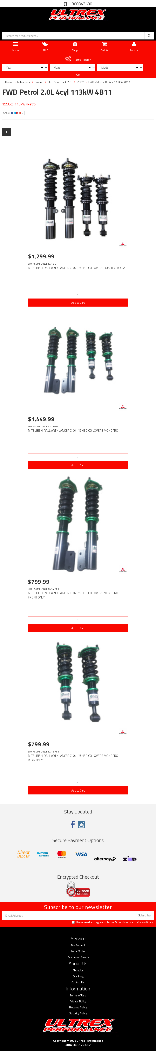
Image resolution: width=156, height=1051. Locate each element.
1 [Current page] (6, 131)
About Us (78, 970)
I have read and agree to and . (113, 922)
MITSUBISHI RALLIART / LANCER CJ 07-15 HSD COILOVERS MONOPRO (73, 430)
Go (78, 74)
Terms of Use (78, 995)
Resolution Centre (78, 957)
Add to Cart (78, 302)
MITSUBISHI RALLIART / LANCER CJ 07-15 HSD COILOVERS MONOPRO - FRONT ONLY (74, 595)
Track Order (78, 951)
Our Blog (78, 976)
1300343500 (80, 4)
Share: (13, 113)
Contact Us (78, 982)
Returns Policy (78, 1007)
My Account (78, 945)
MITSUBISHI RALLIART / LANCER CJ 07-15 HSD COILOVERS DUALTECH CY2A (76, 267)
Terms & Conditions (119, 922)
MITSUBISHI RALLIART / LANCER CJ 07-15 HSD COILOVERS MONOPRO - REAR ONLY (74, 757)
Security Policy (78, 1013)
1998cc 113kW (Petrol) (20, 104)
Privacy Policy (145, 922)
